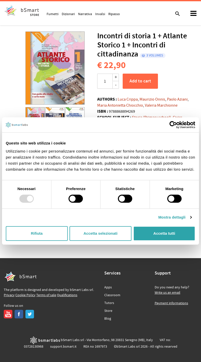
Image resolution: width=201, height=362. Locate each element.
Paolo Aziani (177, 99)
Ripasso (114, 14)
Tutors (109, 303)
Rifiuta (37, 233)
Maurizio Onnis (152, 99)
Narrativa (85, 14)
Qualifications (67, 295)
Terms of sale (46, 295)
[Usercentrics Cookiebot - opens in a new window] (173, 125)
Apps (108, 287)
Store (108, 311)
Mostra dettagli (171, 217)
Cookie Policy (25, 295)
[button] (31, 68)
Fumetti (52, 14)
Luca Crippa (128, 99)
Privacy (9, 295)
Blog (107, 318)
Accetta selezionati (100, 233)
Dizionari (68, 14)
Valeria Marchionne (161, 105)
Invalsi (100, 14)
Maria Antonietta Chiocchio (120, 105)
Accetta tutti (164, 233)
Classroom (112, 295)
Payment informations (171, 303)
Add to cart (140, 81)
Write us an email (167, 292)
